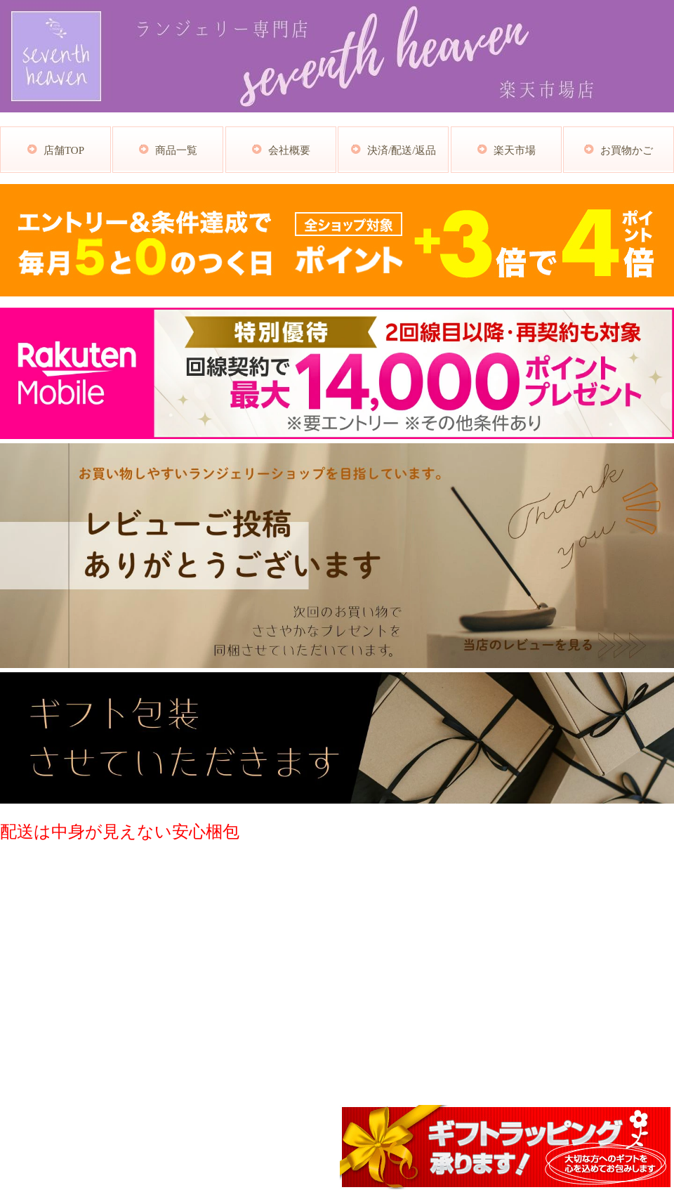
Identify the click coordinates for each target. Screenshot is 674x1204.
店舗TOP (64, 150)
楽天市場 (515, 150)
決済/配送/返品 (401, 150)
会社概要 (289, 150)
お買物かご (626, 150)
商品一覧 (176, 150)
